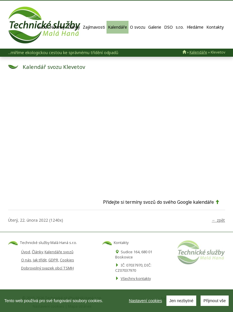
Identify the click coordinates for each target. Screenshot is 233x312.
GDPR (53, 260)
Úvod (42, 27)
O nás (26, 260)
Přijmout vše (214, 300)
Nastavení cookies (145, 300)
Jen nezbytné (181, 300)
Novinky (57, 27)
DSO (168, 27)
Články (74, 27)
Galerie (154, 27)
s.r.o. (180, 27)
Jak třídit (40, 260)
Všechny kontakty (136, 278)
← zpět (218, 220)
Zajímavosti (94, 27)
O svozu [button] (137, 27)
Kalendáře (117, 27)
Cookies (67, 260)
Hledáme (195, 27)
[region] (116, 300)
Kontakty (215, 27)
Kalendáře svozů (59, 251)
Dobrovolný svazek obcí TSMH (47, 268)
